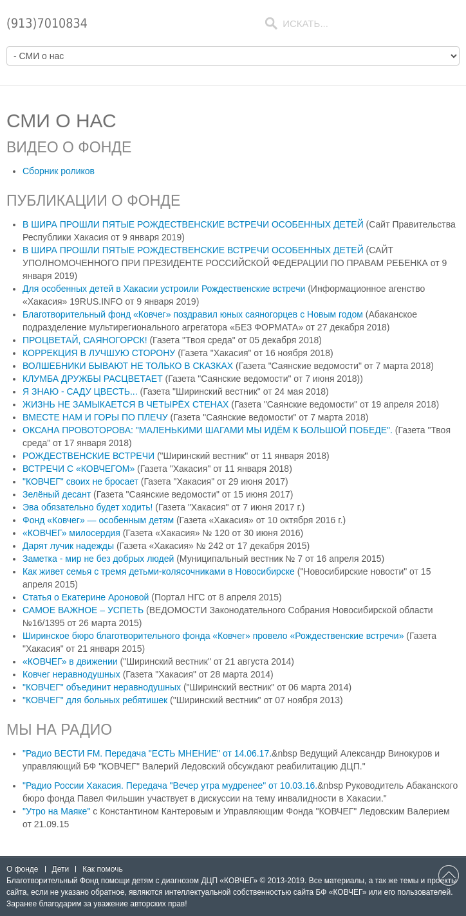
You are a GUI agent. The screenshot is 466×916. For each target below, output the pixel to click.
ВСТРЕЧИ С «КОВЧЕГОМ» (79, 468)
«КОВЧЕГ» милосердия (71, 533)
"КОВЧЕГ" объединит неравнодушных (102, 687)
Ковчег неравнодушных (71, 674)
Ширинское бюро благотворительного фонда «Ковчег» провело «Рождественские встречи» (213, 636)
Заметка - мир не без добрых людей (98, 558)
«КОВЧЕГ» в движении (70, 661)
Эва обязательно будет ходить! (88, 507)
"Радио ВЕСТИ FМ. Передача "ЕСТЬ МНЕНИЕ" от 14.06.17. (147, 753)
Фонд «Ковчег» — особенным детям (98, 520)
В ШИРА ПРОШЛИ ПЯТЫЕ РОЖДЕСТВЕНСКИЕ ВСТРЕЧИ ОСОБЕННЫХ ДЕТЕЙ (194, 224)
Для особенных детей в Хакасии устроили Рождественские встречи (165, 288)
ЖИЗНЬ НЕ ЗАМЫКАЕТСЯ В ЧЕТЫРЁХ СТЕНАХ (127, 404)
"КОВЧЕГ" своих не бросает (80, 481)
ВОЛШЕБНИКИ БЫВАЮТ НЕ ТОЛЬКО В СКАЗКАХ (129, 366)
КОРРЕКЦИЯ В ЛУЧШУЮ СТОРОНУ (100, 353)
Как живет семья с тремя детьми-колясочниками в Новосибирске (159, 571)
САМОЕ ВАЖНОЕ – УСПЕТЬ (83, 610)
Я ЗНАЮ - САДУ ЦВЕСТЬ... (81, 391)
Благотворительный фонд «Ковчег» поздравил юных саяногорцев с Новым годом (194, 314)
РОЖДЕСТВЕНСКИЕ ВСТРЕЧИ (88, 456)
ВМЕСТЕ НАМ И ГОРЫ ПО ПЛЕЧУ (97, 417)
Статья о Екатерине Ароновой (86, 597)
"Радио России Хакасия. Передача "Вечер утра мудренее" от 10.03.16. (170, 785)
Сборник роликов (59, 171)
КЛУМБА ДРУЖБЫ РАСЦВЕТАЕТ (94, 378)
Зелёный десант (57, 494)
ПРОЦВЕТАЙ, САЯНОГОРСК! (86, 340)
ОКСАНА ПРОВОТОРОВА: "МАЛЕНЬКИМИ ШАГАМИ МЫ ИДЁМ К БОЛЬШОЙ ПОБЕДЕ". (209, 430)
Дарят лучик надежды (68, 546)
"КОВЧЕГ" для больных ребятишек (95, 700)
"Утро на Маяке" (56, 811)
